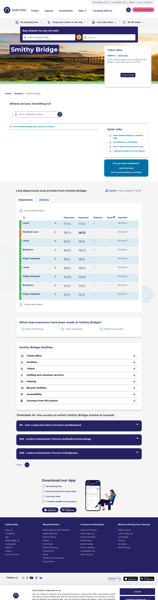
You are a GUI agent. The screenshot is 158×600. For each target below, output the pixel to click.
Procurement (49, 561)
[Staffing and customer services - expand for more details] (79, 375)
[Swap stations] (79, 37)
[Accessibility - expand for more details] (79, 394)
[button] (128, 9)
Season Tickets (124, 530)
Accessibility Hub (118, 2)
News (45, 554)
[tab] (79, 224)
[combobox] (49, 37)
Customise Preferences (137, 586)
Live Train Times (12, 554)
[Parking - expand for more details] (79, 381)
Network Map (124, 547)
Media (131, 2)
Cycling (121, 540)
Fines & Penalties (87, 537)
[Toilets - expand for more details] (79, 369)
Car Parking (123, 537)
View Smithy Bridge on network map (128, 136)
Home (8, 93)
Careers (46, 540)
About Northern (51, 524)
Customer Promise (88, 530)
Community (48, 544)
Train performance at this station (129, 151)
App (7, 537)
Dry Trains (122, 544)
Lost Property (124, 533)
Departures (25, 199)
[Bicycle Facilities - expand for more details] (79, 388)
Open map (123, 55)
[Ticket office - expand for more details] (79, 356)
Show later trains (33, 304)
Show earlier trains (34, 211)
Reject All (137, 594)
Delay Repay (10, 540)
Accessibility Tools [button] (100, 2)
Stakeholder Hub (50, 533)
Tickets (8, 551)
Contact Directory (50, 547)
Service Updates (87, 547)
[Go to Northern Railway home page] (15, 13)
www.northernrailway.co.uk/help (126, 172)
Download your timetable (125, 142)
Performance (86, 540)
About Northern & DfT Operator (56, 530)
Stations (19, 93)
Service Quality (86, 544)
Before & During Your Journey (134, 524)
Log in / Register (144, 2)
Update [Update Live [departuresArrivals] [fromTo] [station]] (113, 191)
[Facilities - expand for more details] (79, 362)
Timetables (10, 533)
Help (7, 530)
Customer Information (92, 524)
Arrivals (44, 199)
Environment (48, 551)
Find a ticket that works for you (128, 146)
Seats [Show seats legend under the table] (110, 217)
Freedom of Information (53, 558)
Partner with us (49, 537)
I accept (137, 578)
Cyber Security (86, 554)
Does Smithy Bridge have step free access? (34, 126)
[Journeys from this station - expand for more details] (79, 401)
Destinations (10, 544)
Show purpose (38, 595)
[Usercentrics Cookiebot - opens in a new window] (16, 595)
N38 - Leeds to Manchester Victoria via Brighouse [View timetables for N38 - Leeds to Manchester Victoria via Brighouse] (49, 453)
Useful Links (11, 524)
